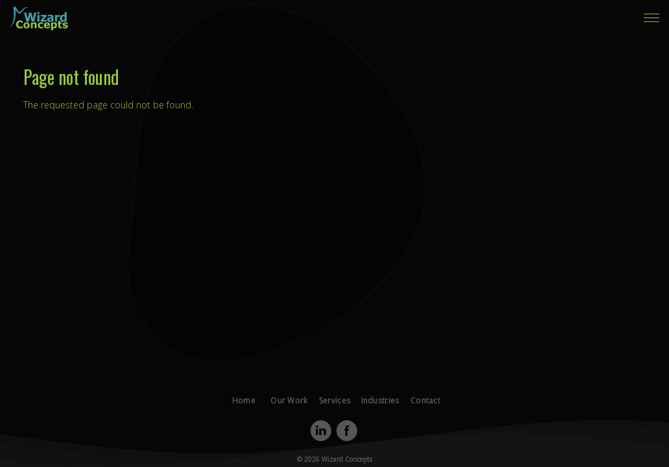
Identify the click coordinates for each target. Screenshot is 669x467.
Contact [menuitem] (509, 31)
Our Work (294, 418)
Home (253, 418)
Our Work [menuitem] (538, 22)
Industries (375, 418)
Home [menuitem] (496, 22)
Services (334, 418)
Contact (415, 418)
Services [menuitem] (586, 22)
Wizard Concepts (346, 459)
